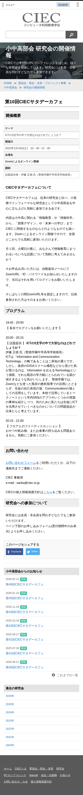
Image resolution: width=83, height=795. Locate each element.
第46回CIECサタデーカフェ (41, 581)
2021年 (10, 737)
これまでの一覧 (65, 675)
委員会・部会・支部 (41, 768)
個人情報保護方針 (41, 781)
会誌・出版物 (49, 775)
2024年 (10, 712)
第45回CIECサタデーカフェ (41, 595)
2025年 (10, 704)
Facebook (14, 552)
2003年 (10, 745)
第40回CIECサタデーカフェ (41, 664)
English (63, 4)
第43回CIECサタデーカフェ (41, 623)
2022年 (10, 728)
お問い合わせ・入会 (16, 781)
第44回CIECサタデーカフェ (41, 609)
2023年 (10, 720)
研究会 (60, 768)
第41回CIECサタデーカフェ (41, 650)
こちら (47, 492)
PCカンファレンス (15, 775)
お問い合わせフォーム (21, 462)
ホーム (8, 768)
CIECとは (21, 768)
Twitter (32, 552)
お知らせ (65, 775)
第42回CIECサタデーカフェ (41, 636)
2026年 (10, 695)
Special (33, 775)
